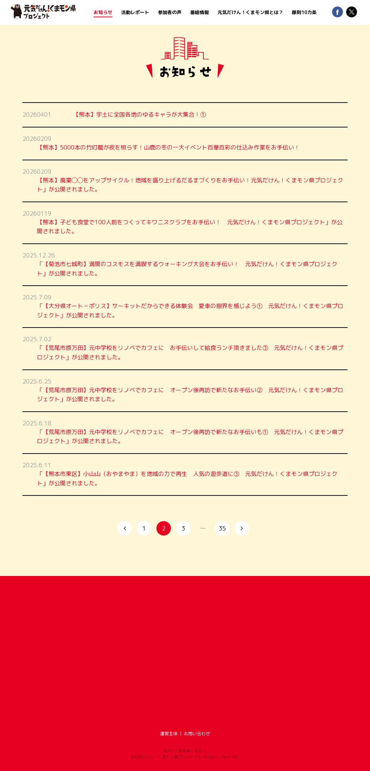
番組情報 (199, 12)
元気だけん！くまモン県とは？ (250, 12)
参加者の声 (169, 12)
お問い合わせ (197, 734)
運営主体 (168, 734)
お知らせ (103, 12)
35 (222, 528)
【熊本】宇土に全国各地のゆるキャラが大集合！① (139, 114)
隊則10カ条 (304, 12)
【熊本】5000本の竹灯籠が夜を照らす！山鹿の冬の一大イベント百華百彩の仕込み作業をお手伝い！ (168, 147)
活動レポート (135, 12)
